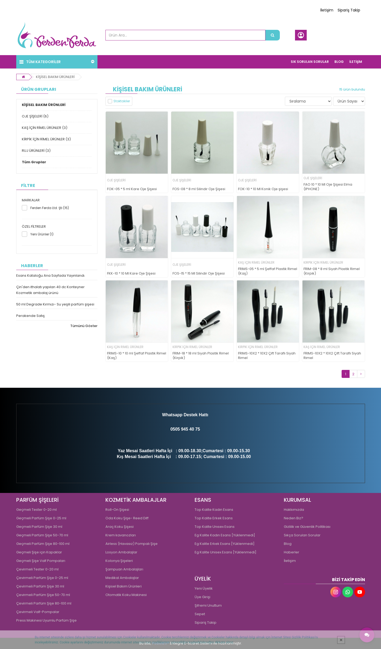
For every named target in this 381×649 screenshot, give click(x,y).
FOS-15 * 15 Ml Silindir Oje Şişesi (199, 273)
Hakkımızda (294, 509)
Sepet (200, 614)
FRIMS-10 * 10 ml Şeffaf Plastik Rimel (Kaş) (136, 355)
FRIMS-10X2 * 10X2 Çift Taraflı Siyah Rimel (267, 355)
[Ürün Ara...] (272, 35)
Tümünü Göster (83, 325)
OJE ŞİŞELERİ (116, 180)
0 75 (196, 429)
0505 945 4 (181, 429)
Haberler (291, 552)
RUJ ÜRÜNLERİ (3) (36, 150)
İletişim (326, 10)
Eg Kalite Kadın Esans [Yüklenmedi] (225, 535)
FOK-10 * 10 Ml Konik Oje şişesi (263, 189)
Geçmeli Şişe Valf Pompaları (40, 560)
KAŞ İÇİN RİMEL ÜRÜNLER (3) (44, 127)
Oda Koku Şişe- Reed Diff (127, 518)
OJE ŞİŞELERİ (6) (35, 116)
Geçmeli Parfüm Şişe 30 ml (39, 526)
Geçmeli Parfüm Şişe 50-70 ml (42, 535)
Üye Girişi (202, 596)
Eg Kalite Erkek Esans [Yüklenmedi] (225, 543)
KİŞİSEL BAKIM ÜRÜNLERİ (55, 76)
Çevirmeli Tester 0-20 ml (37, 569)
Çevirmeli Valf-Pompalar (37, 611)
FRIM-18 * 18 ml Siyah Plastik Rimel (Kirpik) (201, 355)
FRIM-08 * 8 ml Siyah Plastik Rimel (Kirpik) (332, 271)
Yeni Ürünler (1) (42, 234)
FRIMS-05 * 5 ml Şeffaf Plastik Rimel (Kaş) (267, 271)
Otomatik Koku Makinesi (126, 594)
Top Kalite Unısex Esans (215, 526)
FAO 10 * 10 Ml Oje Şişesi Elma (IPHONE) (328, 186)
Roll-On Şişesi (117, 509)
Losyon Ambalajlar (121, 552)
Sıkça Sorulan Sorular (302, 535)
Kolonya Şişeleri (119, 560)
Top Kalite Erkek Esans (214, 518)
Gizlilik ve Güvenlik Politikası (307, 526)
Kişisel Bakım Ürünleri (123, 586)
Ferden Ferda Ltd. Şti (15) (49, 208)
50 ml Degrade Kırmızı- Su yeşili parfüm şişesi (55, 304)
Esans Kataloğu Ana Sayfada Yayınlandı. (50, 275)
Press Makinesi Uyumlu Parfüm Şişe (46, 620)
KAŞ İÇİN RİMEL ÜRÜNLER (256, 262)
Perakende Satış (30, 315)
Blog (288, 543)
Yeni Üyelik (204, 588)
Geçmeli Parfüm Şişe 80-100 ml (42, 543)
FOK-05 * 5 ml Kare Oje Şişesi (132, 189)
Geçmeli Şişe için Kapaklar (39, 552)
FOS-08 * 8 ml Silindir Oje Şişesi (199, 189)
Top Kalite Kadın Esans (214, 509)
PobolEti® (160, 643)
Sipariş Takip (349, 10)
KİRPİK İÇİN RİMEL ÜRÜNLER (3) (46, 139)
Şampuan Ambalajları (124, 569)
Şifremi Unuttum (208, 605)
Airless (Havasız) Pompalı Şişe (131, 543)
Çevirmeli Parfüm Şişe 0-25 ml (42, 577)
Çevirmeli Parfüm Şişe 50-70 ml (43, 594)
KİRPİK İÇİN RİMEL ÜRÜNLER (323, 262)
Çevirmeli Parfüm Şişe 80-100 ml (43, 603)
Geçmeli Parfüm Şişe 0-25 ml (41, 518)
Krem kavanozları (120, 535)
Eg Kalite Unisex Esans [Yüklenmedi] (225, 552)
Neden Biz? (293, 518)
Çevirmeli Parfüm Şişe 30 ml (40, 586)
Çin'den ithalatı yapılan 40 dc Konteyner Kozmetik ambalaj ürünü (50, 289)
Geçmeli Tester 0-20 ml (36, 509)
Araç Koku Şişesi (119, 526)
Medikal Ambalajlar (122, 577)
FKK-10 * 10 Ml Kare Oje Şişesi (131, 273)
